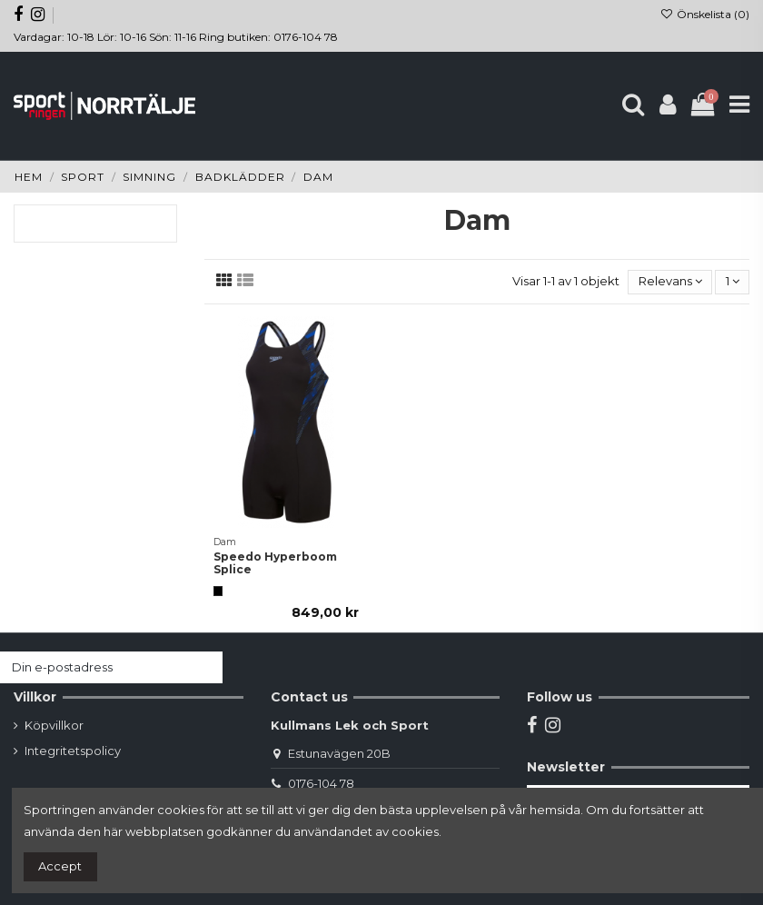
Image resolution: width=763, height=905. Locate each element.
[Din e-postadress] (93, 667)
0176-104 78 (321, 783)
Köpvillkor (54, 725)
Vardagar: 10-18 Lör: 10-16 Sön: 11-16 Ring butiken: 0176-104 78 (176, 37)
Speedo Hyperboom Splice (275, 563)
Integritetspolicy (73, 750)
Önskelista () (704, 14)
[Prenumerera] (205, 667)
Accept (60, 866)
